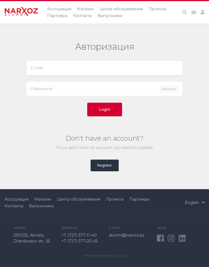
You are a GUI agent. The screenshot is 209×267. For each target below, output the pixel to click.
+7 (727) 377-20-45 (79, 241)
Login (104, 109)
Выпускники (110, 15)
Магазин (85, 8)
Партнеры (57, 15)
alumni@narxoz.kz (126, 235)
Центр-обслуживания (121, 8)
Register (104, 165)
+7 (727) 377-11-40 (79, 235)
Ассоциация (59, 8)
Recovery (169, 89)
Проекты (157, 8)
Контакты (82, 15)
